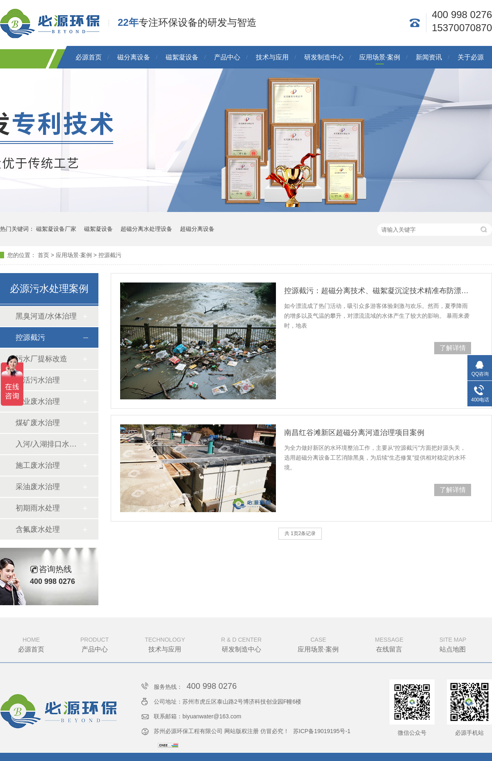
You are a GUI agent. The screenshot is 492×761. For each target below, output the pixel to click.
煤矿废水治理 (38, 423)
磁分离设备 (133, 57)
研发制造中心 (324, 57)
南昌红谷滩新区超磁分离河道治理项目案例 (354, 432)
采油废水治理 (38, 487)
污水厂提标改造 (41, 359)
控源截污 (109, 255)
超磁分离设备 (197, 229)
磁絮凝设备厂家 (56, 229)
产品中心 (227, 57)
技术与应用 (272, 57)
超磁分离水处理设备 (146, 229)
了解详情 (453, 347)
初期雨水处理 (38, 508)
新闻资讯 (429, 57)
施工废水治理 (38, 465)
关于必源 (471, 57)
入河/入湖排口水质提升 (49, 444)
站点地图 (453, 644)
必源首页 (88, 57)
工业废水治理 (38, 401)
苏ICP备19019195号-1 (322, 731)
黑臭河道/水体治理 (46, 316)
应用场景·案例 (379, 57)
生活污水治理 (38, 380)
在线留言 (389, 644)
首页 (43, 255)
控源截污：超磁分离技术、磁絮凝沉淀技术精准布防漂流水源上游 (377, 291)
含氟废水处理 (38, 529)
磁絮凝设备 (182, 57)
